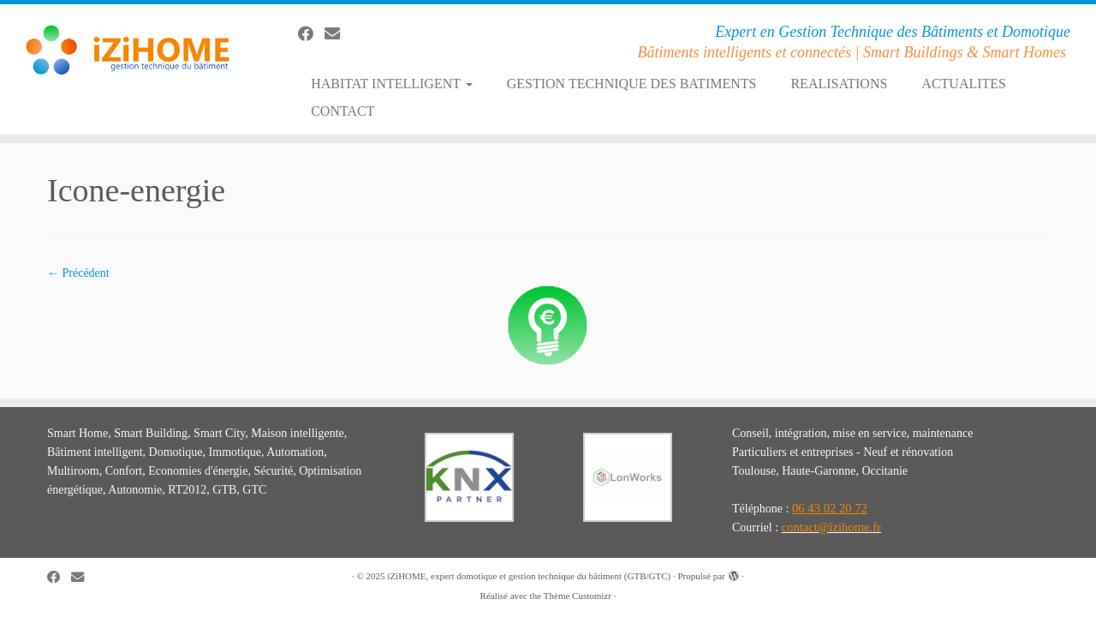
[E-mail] (338, 34)
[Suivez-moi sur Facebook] (311, 34)
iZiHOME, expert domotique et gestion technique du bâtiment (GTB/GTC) (528, 576)
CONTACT (342, 111)
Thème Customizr (577, 595)
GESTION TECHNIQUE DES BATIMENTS (632, 83)
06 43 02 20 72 (829, 508)
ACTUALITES (963, 83)
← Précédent (78, 273)
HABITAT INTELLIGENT (392, 83)
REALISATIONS (838, 83)
